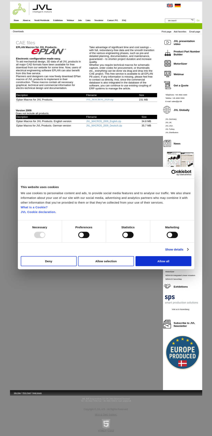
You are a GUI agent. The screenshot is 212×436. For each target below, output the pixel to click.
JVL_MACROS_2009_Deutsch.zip (104, 125)
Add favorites (180, 31)
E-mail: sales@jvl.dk (174, 101)
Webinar (70, 20)
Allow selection (106, 261)
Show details (174, 249)
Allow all (163, 261)
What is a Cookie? (34, 207)
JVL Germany (171, 119)
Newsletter (99, 20)
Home (16, 20)
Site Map (17, 393)
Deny (48, 261)
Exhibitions (58, 20)
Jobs (80, 20)
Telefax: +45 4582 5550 (175, 98)
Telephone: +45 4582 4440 (176, 95)
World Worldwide (41, 20)
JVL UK (169, 122)
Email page (194, 31)
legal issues (37, 393)
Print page (166, 31)
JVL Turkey (170, 129)
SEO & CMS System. (106, 414)
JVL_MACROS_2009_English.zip (103, 121)
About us (26, 20)
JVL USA (169, 126)
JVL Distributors (172, 132)
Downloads (18, 31)
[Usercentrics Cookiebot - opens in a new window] (174, 172)
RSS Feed (27, 393)
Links (88, 20)
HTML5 (102, 430)
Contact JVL (112, 20)
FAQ (124, 20)
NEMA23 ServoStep (174, 279)
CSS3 (111, 430)
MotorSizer (170, 272)
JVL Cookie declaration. (38, 212)
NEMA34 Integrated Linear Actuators (180, 275)
